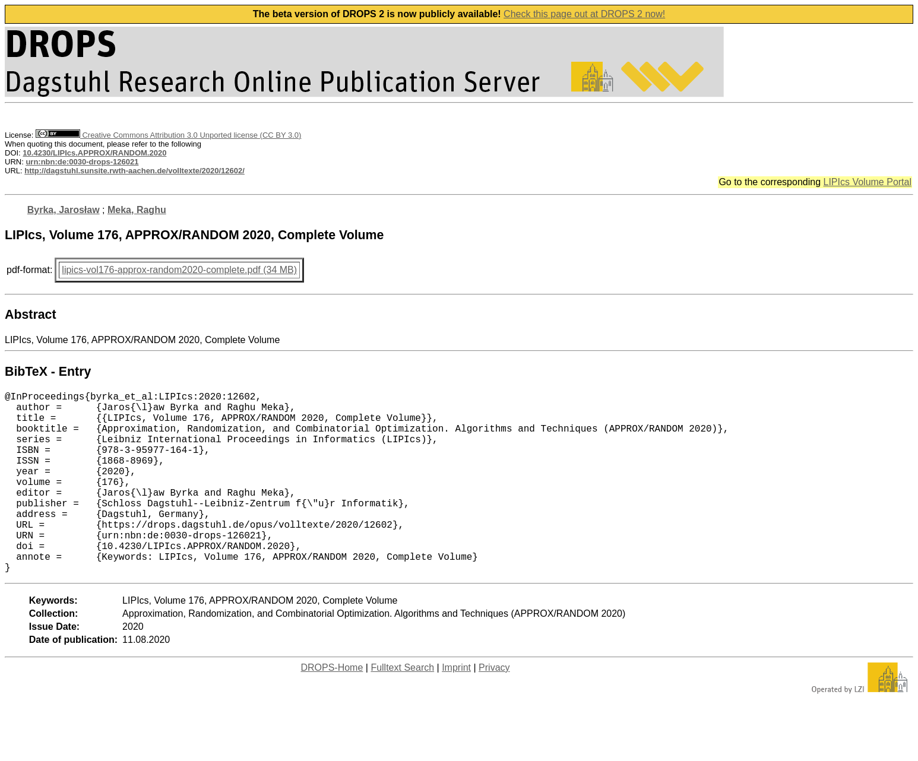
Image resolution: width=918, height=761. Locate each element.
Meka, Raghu (136, 210)
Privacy (494, 708)
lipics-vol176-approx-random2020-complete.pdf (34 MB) (179, 270)
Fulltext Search (402, 708)
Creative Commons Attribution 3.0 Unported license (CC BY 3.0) (168, 135)
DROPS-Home (331, 708)
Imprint (456, 708)
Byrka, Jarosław (63, 210)
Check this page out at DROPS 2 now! (584, 14)
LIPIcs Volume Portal (867, 182)
